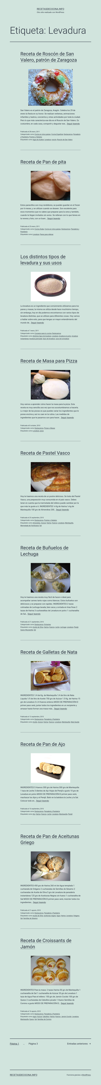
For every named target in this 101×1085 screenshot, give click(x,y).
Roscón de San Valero (64, 140)
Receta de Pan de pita (43, 162)
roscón (54, 140)
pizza (41, 431)
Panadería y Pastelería (52, 719)
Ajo (34, 814)
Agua (58, 916)
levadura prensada (35, 339)
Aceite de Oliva (38, 627)
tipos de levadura (49, 339)
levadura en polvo (65, 336)
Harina (49, 523)
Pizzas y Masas (49, 428)
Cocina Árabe (39, 229)
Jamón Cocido (66, 1017)
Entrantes (47, 624)
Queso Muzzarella (26, 630)
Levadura (47, 140)
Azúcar (43, 523)
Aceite (35, 722)
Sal (40, 526)
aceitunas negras (50, 916)
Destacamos (68, 134)
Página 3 (33, 1043)
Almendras (36, 523)
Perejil (76, 627)
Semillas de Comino (44, 1019)
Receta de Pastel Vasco (45, 453)
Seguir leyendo (73, 124)
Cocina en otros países (43, 134)
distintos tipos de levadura (42, 336)
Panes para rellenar (46, 234)
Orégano (76, 916)
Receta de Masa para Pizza (48, 361)
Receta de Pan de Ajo (42, 744)
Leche (57, 627)
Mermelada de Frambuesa (29, 526)
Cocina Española (57, 134)
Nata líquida (75, 722)
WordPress (86, 1075)
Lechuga (63, 627)
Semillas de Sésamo (30, 918)
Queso (31, 1019)
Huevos (54, 523)
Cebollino (46, 1017)
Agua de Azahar (38, 140)
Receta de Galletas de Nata (48, 652)
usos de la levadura (62, 339)
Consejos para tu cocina (43, 333)
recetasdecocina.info (50, 9)
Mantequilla (69, 523)
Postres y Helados (35, 137)
